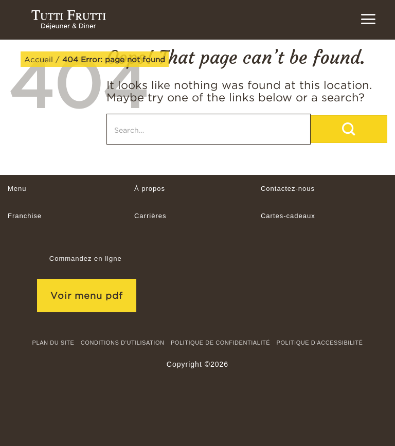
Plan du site (53, 343)
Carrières (150, 216)
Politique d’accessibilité (320, 343)
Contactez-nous (288, 188)
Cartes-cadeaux (288, 216)
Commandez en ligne (85, 258)
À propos (149, 188)
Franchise (25, 216)
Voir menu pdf (86, 295)
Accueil (38, 59)
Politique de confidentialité (220, 343)
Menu (17, 188)
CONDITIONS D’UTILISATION (123, 343)
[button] (368, 19)
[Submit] (349, 128)
